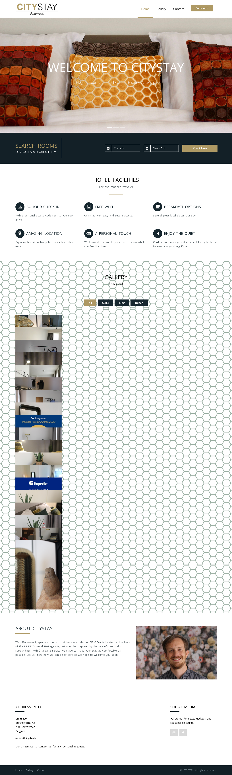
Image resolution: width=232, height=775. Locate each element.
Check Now (200, 148)
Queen (139, 303)
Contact (178, 9)
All (90, 303)
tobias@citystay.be (26, 738)
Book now (202, 8)
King (122, 303)
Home (145, 9)
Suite (105, 303)
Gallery (161, 9)
